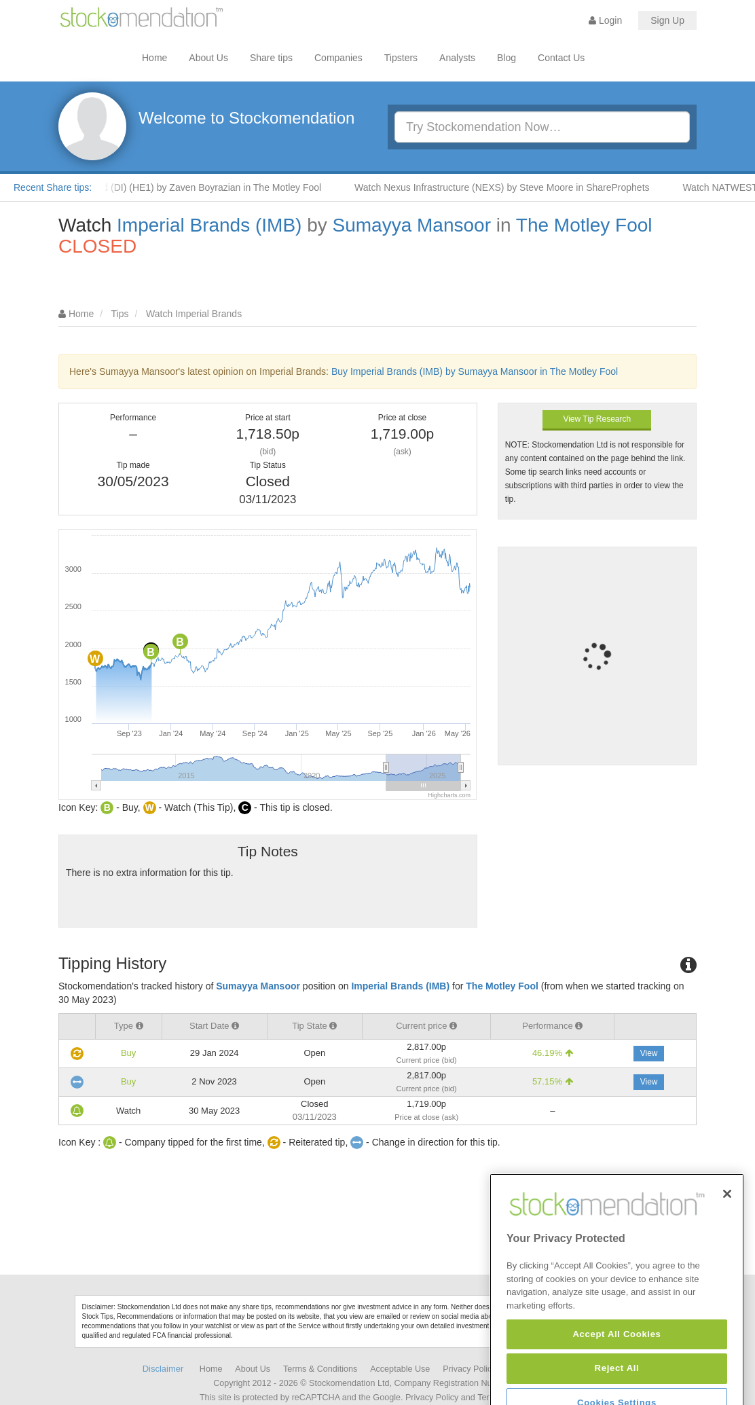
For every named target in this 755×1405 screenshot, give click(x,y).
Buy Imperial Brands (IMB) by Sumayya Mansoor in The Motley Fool (474, 371)
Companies (338, 57)
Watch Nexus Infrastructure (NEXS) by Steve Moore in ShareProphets (510, 187)
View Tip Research (597, 419)
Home (154, 57)
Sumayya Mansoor (412, 225)
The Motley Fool (584, 225)
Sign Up (667, 20)
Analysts (457, 57)
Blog (506, 57)
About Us (208, 57)
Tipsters (401, 57)
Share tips (271, 57)
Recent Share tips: (53, 187)
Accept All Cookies (616, 1373)
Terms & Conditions (320, 1369)
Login (605, 20)
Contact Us (561, 57)
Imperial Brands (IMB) (209, 225)
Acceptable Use (400, 1369)
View (649, 1053)
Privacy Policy (469, 1369)
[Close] (727, 1234)
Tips (120, 313)
